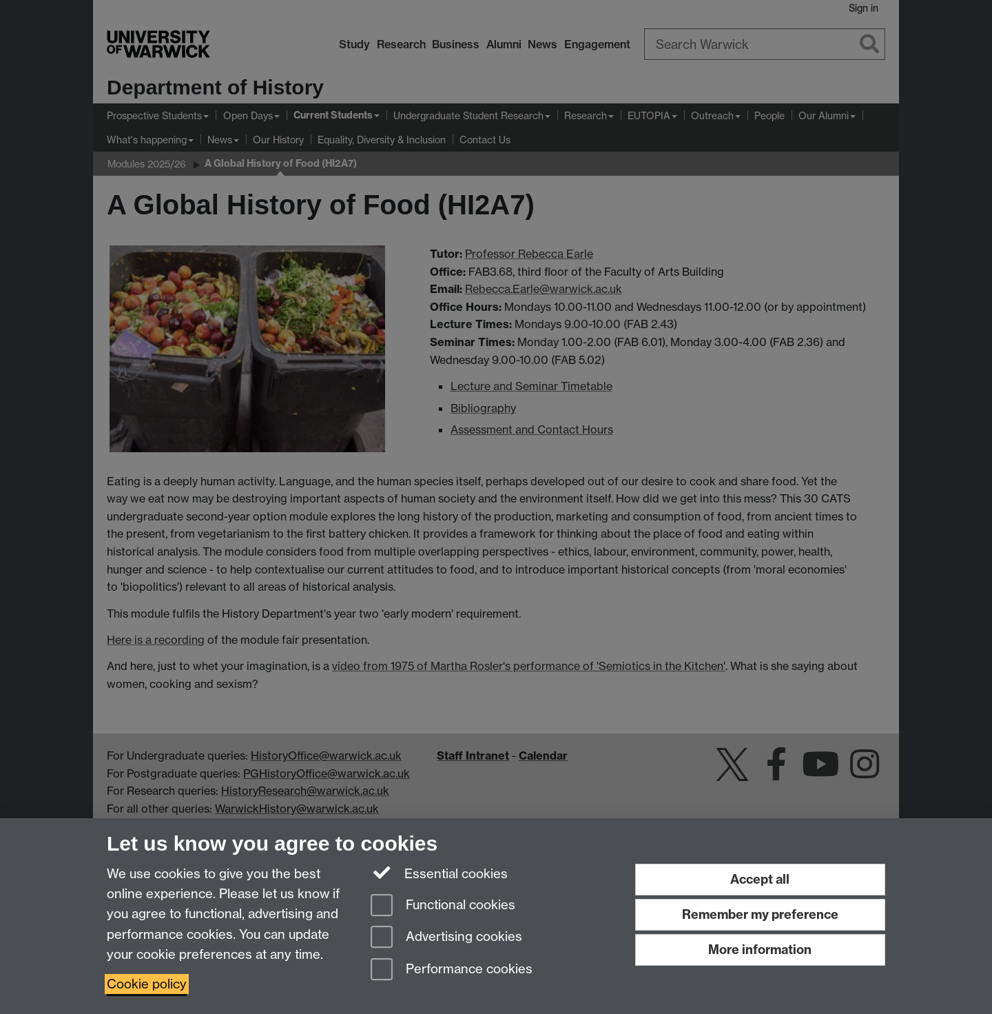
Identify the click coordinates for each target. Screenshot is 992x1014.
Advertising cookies (446, 938)
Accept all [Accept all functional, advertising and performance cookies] (759, 879)
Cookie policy (147, 984)
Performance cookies (452, 970)
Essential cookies (439, 873)
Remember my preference (760, 914)
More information (760, 949)
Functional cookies (443, 906)
